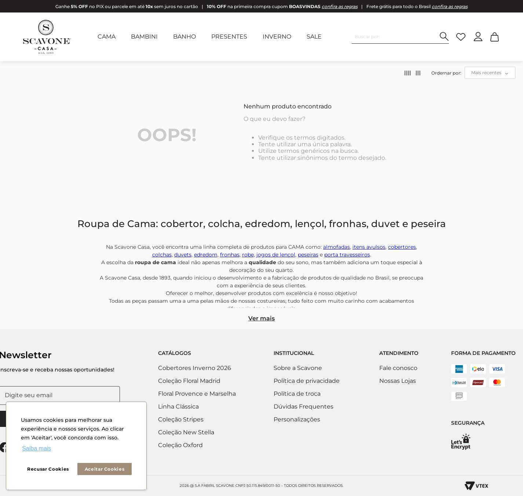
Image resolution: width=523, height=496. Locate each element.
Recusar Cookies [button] (48, 469)
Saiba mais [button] (36, 448)
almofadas (336, 247)
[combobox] (400, 37)
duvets (182, 254)
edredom (205, 254)
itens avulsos (368, 247)
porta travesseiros (347, 254)
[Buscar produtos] (444, 36)
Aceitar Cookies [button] (105, 469)
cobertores (402, 247)
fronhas (229, 254)
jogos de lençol (275, 254)
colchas (162, 254)
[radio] (407, 73)
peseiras (308, 254)
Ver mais (261, 318)
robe (248, 254)
